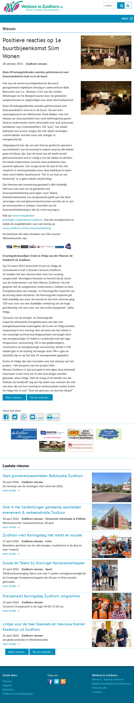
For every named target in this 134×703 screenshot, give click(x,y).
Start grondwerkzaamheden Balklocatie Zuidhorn (43, 475)
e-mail (36, 417)
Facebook (50, 681)
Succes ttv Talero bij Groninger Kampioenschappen (44, 562)
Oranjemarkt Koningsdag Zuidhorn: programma (41, 596)
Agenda (7, 685)
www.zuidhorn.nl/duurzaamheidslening (27, 228)
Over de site (99, 687)
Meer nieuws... (14, 397)
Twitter (56, 681)
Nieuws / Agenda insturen (108, 679)
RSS (63, 681)
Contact (97, 691)
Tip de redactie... (40, 397)
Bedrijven (8, 689)
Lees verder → (11, 490)
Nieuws (9, 28)
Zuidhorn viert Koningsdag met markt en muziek (42, 535)
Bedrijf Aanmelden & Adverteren (111, 683)
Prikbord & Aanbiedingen (18, 693)
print (53, 417)
